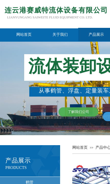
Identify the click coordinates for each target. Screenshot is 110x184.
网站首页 (24, 34)
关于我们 (60, 34)
